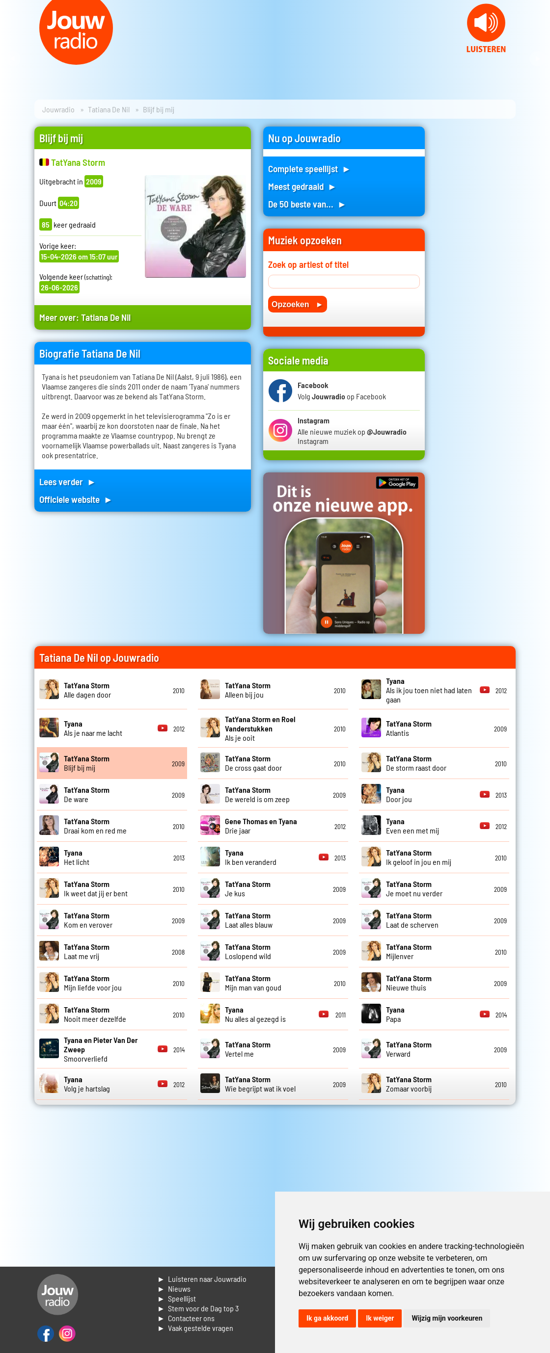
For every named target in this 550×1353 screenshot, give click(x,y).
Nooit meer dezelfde (95, 1014)
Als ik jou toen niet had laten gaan (429, 690)
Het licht (76, 857)
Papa (395, 1014)
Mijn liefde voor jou (93, 982)
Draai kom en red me (95, 825)
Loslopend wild (248, 951)
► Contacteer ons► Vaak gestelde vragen (195, 1322)
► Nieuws (174, 1288)
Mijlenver (409, 951)
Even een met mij (412, 825)
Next (537, 59)
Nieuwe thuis (409, 982)
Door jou (399, 794)
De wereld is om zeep (257, 794)
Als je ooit (260, 728)
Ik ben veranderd (250, 857)
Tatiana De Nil (109, 109)
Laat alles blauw (249, 920)
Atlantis (409, 728)
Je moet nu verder (414, 888)
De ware (87, 794)
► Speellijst (176, 1298)
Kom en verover (88, 920)
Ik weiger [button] (380, 1318)
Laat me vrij (87, 951)
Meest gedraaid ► (302, 186)
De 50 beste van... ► (307, 203)
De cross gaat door (253, 763)
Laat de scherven (412, 920)
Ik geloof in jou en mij (418, 857)
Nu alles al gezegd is (255, 1014)
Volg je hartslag (87, 1083)
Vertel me (248, 1049)
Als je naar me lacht (93, 728)
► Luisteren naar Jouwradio (202, 1278)
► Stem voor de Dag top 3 (198, 1308)
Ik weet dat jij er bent (96, 888)
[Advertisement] (476, 274)
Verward (409, 1049)
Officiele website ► (76, 499)
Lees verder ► (67, 481)
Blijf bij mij (87, 763)
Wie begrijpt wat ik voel (260, 1083)
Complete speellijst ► (309, 168)
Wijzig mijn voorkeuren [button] (447, 1318)
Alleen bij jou (248, 689)
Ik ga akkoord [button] (327, 1318)
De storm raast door (416, 763)
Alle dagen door (87, 689)
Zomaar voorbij (409, 1083)
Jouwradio (58, 109)
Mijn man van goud (253, 982)
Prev (13, 59)
